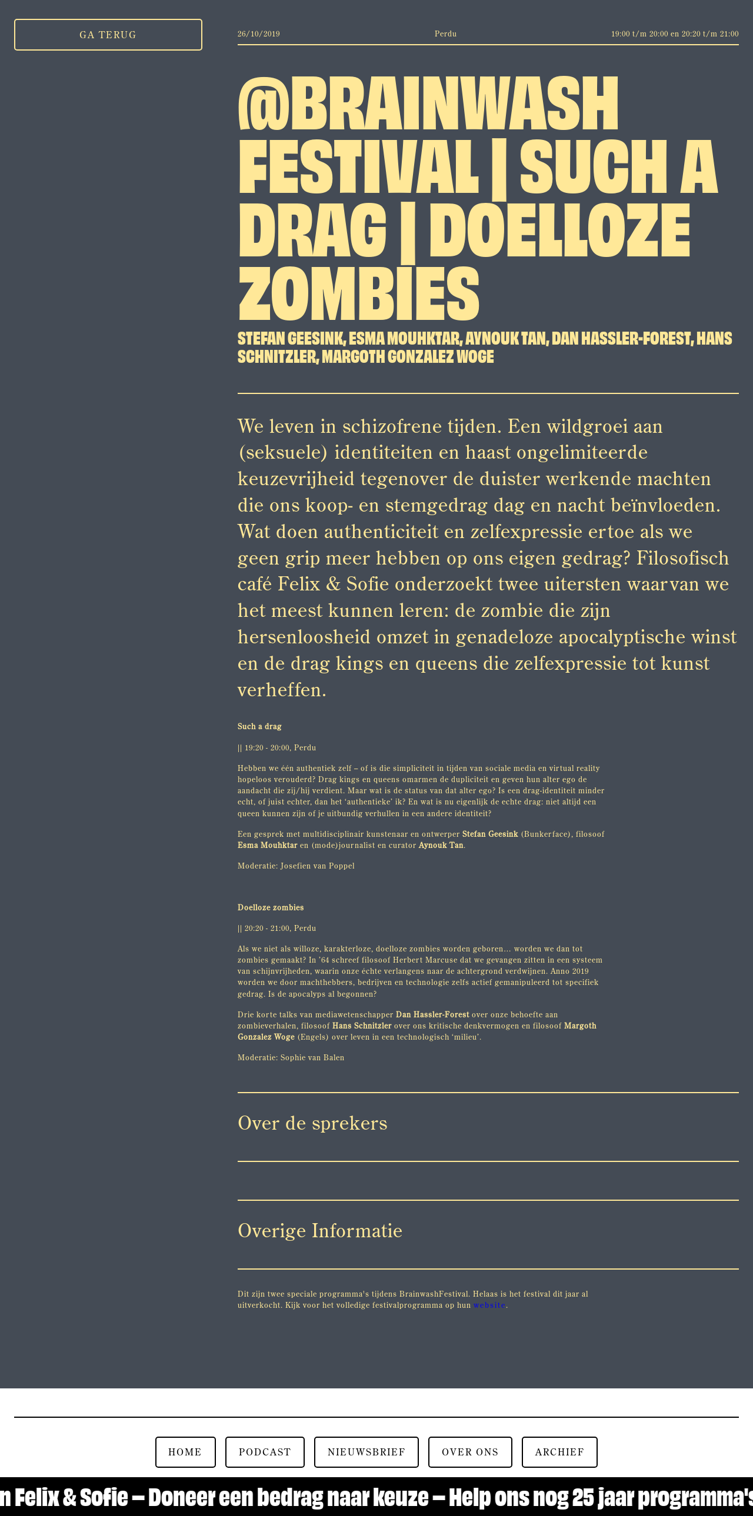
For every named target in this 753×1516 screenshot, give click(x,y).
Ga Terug (108, 35)
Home (185, 1452)
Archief (560, 1452)
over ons (470, 1452)
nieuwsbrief (367, 1452)
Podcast (265, 1452)
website (490, 1305)
